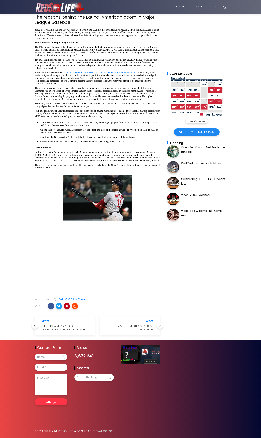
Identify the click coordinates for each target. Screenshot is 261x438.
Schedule (181, 7)
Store (213, 7)
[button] (51, 306)
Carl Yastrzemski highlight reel (201, 163)
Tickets (198, 7)
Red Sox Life (65, 431)
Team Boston (104, 431)
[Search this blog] (94, 377)
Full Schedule (196, 120)
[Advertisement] (97, 268)
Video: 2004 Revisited (195, 195)
